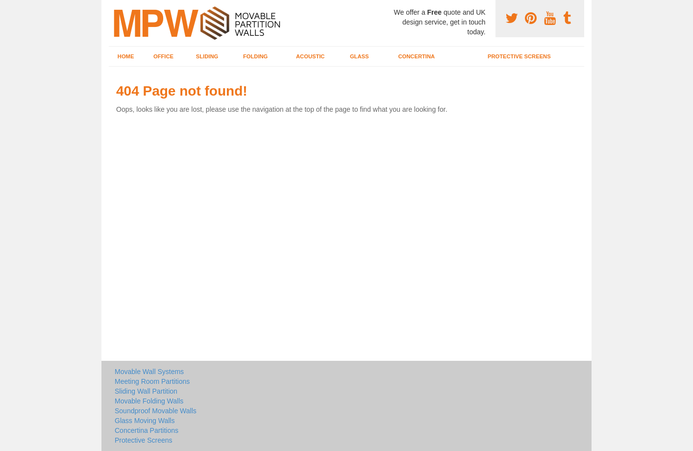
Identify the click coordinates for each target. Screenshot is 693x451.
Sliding (207, 56)
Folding (255, 56)
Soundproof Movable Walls (156, 411)
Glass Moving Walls (144, 421)
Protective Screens (519, 56)
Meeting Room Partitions (152, 381)
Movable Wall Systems (149, 372)
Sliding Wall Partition (146, 391)
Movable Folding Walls (149, 401)
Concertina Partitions (146, 430)
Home (126, 56)
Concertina (416, 56)
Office (163, 56)
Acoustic (310, 56)
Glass (359, 56)
